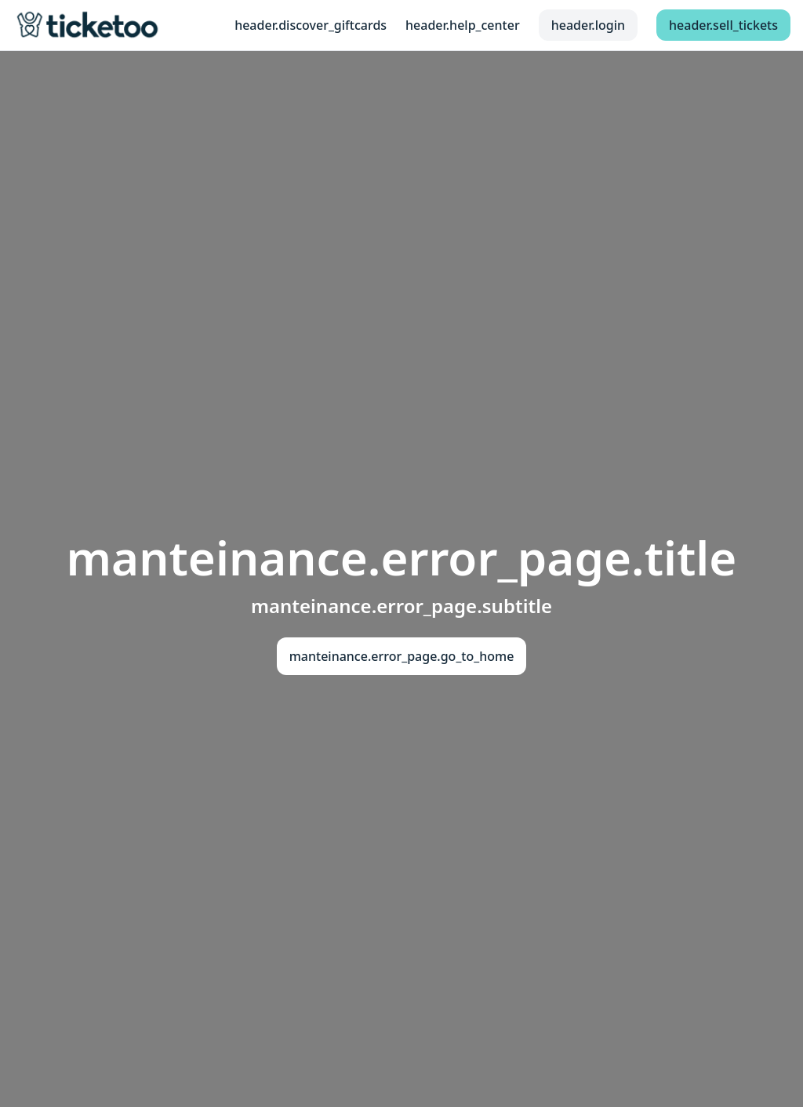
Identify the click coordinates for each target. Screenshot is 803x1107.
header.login (588, 25)
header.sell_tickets (723, 25)
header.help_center (462, 25)
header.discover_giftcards (310, 25)
